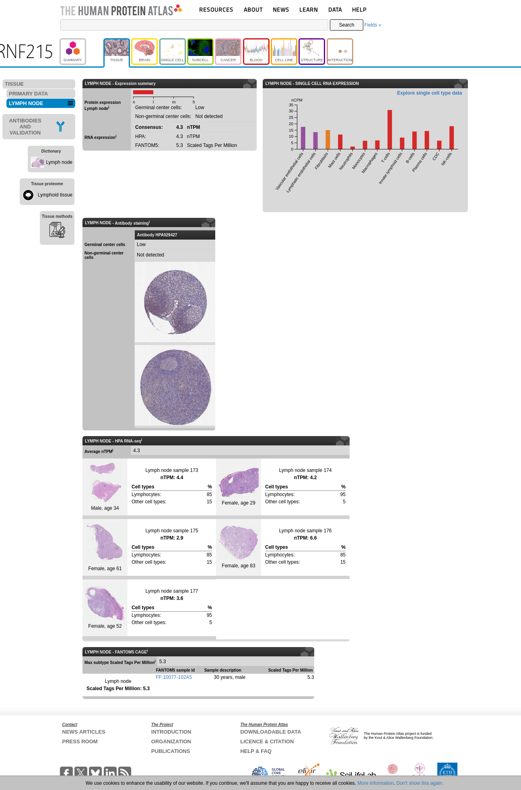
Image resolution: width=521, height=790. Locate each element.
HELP (359, 9)
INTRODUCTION (171, 732)
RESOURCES (216, 9)
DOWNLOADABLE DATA (270, 732)
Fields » (372, 25)
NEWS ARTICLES (83, 732)
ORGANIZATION (171, 741)
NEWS (281, 9)
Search (346, 25)
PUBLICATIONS (170, 751)
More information (376, 783)
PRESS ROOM (80, 741)
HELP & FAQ (256, 751)
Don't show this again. (419, 783)
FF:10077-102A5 (174, 677)
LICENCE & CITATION (267, 741)
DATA (335, 9)
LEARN (308, 9)
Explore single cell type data (429, 93)
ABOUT (253, 9)
